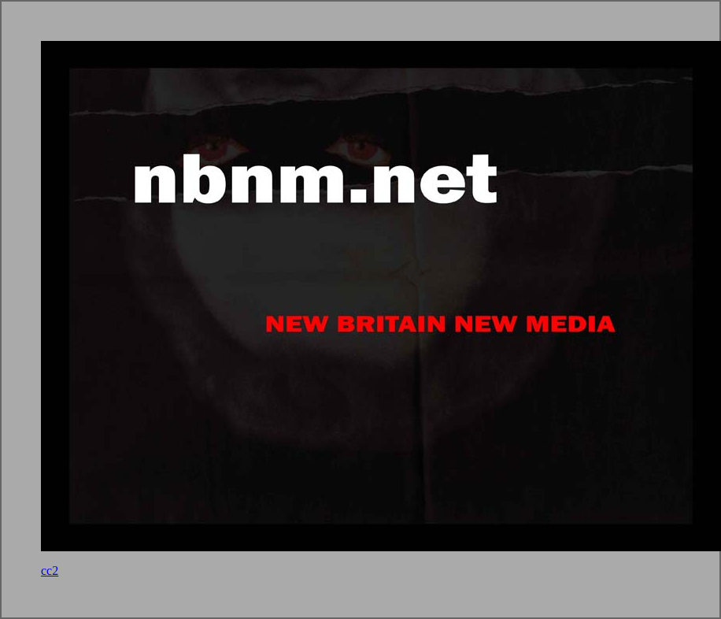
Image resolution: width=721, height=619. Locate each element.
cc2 (49, 570)
